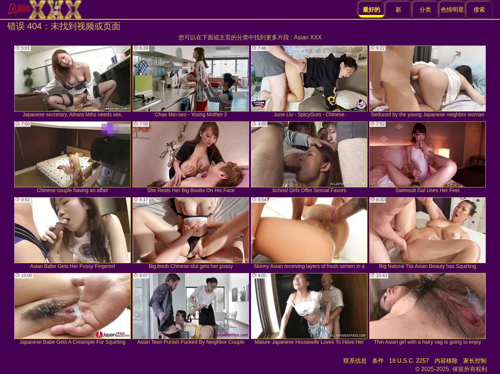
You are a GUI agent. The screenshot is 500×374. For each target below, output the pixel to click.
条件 (378, 361)
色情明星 (452, 10)
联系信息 (355, 361)
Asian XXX (308, 37)
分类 (425, 10)
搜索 (479, 10)
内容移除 (446, 361)
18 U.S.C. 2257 (409, 361)
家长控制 (475, 361)
